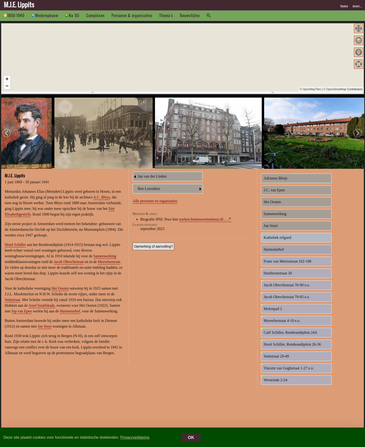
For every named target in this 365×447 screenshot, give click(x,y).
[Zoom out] (7, 85)
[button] (358, 28)
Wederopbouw (46, 15)
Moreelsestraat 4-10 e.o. (282, 325)
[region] (182, 57)
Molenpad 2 (273, 313)
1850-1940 (16, 15)
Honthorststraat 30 (278, 277)
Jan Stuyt (45, 330)
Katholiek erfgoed (277, 242)
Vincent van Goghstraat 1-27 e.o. (289, 372)
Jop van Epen (21, 315)
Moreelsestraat (109, 266)
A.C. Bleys (101, 201)
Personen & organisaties (132, 15)
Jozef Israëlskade (42, 309)
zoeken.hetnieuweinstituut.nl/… (203, 223)
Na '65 (74, 15)
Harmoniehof (70, 315)
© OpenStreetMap (334, 89)
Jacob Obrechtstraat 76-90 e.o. (287, 289)
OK (191, 437)
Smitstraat (12, 304)
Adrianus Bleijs (275, 182)
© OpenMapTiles (310, 89)
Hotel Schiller (15, 249)
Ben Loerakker (170, 193)
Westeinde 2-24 (275, 384)
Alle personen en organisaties (155, 205)
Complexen (95, 15)
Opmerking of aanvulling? (153, 250)
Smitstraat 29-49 (276, 360)
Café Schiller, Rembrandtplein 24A (290, 336)
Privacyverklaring (134, 437)
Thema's (166, 15)
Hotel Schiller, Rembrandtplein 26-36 (292, 348)
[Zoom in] (7, 78)
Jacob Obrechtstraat (69, 266)
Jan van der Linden (150, 180)
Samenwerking (105, 260)
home (344, 6)
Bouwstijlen (190, 15)
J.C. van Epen (274, 194)
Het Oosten (60, 292)
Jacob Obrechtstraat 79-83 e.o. (287, 301)
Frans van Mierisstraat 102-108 (287, 265)
